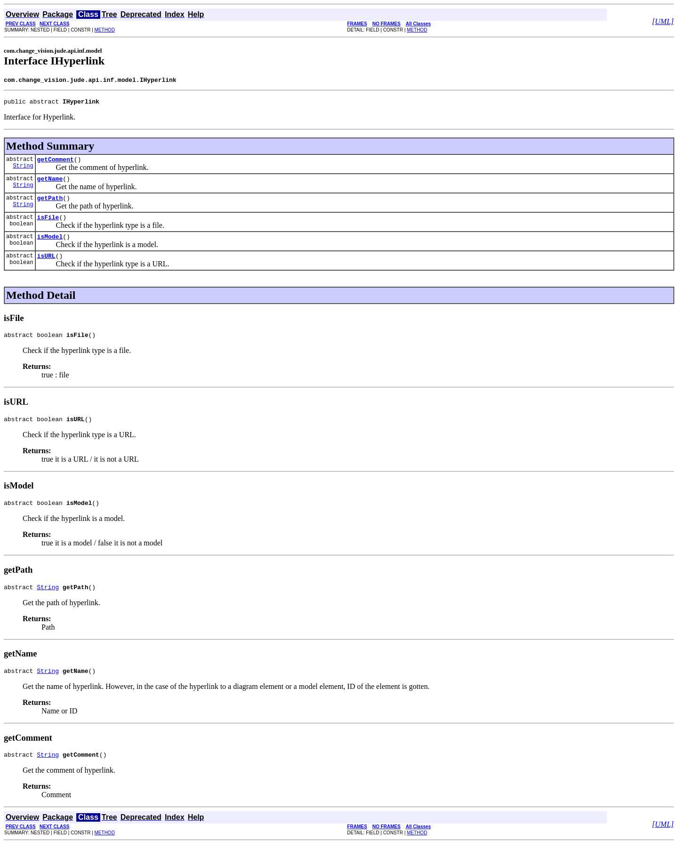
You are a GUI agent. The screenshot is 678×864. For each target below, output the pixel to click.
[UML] (663, 21)
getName (50, 184)
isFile (48, 225)
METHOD (105, 29)
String (23, 171)
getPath (50, 204)
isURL (46, 267)
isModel (50, 246)
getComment (55, 163)
